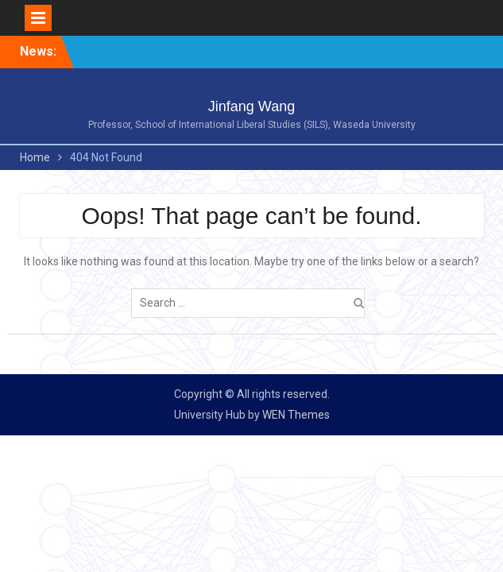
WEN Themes (296, 414)
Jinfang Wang (251, 106)
